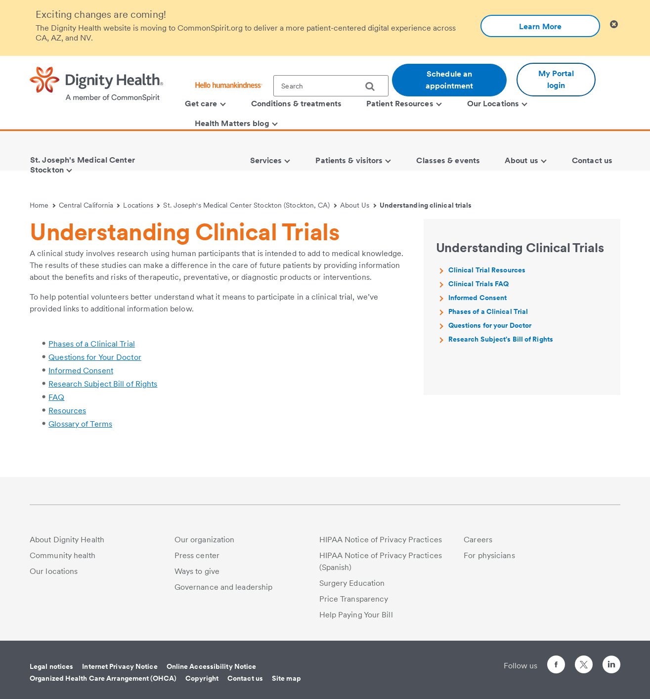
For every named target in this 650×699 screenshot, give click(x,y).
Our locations (54, 571)
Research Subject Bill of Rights (102, 384)
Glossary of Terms (80, 424)
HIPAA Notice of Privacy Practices (380, 539)
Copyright (201, 678)
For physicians (489, 555)
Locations (141, 205)
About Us (358, 205)
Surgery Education (352, 583)
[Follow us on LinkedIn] (611, 666)
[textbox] (331, 85)
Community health (63, 555)
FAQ (56, 397)
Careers (478, 539)
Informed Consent (80, 370)
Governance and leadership (223, 587)
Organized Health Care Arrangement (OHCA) (103, 678)
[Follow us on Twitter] (584, 660)
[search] (373, 86)
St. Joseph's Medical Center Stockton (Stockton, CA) (249, 205)
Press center (196, 555)
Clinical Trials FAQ (478, 284)
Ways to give (196, 571)
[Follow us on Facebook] (556, 666)
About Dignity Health (67, 539)
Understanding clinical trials (426, 205)
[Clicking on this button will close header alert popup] (614, 24)
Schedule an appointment (449, 79)
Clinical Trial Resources (486, 270)
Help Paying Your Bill (356, 614)
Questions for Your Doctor (94, 357)
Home (42, 205)
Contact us (245, 678)
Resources (67, 410)
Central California (89, 205)
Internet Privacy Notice (119, 666)
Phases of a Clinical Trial (91, 344)
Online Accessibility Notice (212, 666)
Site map (286, 678)
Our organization (204, 539)
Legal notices (51, 666)
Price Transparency (354, 599)
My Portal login (556, 79)
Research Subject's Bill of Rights (500, 339)
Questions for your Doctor (490, 325)
